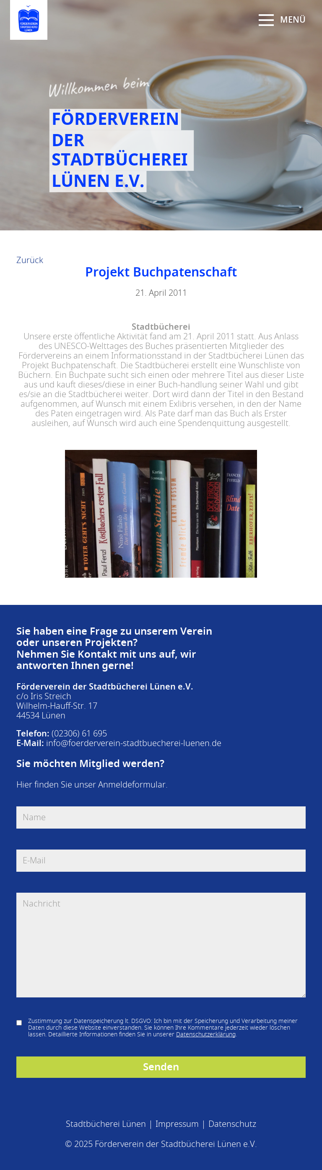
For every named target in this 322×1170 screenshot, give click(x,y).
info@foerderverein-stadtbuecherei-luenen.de (133, 743)
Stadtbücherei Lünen (106, 1124)
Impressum (177, 1124)
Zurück (29, 260)
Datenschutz (232, 1124)
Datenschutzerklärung (206, 1034)
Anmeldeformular (132, 785)
